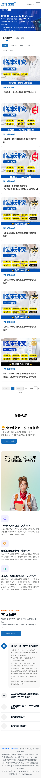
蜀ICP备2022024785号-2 (10, 749)
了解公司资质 (9, 441)
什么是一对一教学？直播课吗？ (25, 646)
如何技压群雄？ (11, 633)
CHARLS (30, 46)
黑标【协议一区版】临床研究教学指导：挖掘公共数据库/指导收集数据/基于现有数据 (20, 376)
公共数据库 (7, 38)
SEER (5, 51)
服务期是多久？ (18, 717)
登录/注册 (30, 4)
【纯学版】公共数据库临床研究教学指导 (19, 92)
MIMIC (5, 46)
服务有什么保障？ (19, 726)
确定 (20, 392)
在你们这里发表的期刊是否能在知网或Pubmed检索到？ (25, 695)
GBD (21, 46)
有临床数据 (19, 38)
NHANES (14, 46)
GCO (11, 51)
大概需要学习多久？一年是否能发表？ (25, 706)
